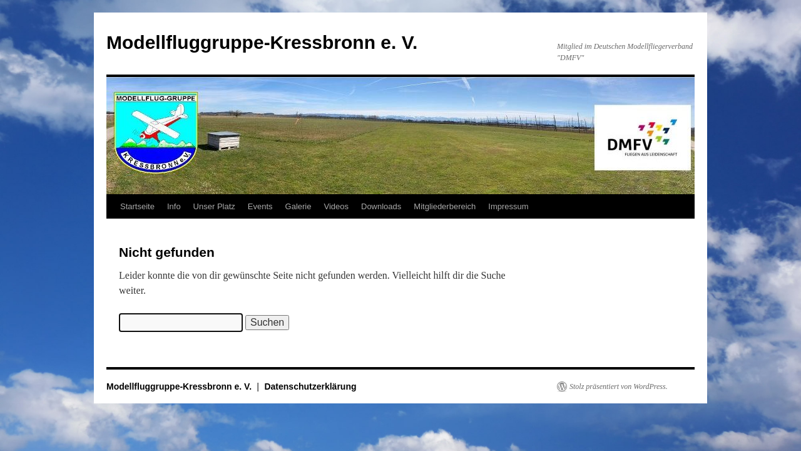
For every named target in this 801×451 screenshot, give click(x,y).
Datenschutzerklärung (310, 386)
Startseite (137, 206)
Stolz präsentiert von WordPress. (618, 386)
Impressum (508, 206)
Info (174, 206)
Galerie (298, 206)
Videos (336, 206)
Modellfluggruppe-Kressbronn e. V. (261, 42)
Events (260, 206)
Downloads (381, 206)
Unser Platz (214, 206)
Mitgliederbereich (445, 206)
